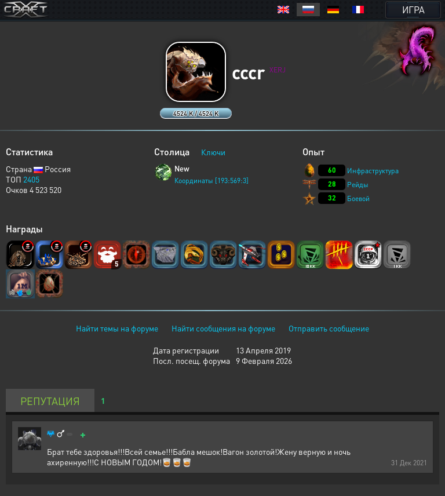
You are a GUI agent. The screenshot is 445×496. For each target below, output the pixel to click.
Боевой (358, 198)
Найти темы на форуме (117, 328)
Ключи (213, 152)
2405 (31, 179)
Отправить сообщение (329, 328)
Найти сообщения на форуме (223, 328)
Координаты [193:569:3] (211, 180)
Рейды (358, 184)
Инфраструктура (373, 170)
